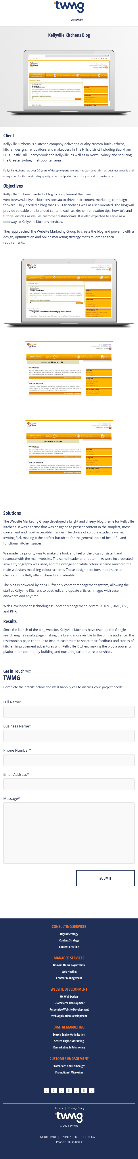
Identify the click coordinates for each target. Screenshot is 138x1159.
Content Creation (69, 947)
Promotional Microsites (69, 1072)
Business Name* (17, 726)
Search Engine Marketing (69, 1041)
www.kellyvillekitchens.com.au (38, 199)
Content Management (69, 978)
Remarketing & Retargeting (69, 1047)
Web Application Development (69, 1016)
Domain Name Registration (69, 965)
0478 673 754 (54, 20)
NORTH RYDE (48, 1137)
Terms (59, 1108)
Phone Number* (17, 750)
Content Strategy (69, 940)
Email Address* (16, 774)
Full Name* (12, 702)
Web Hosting (69, 972)
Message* (11, 799)
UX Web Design (69, 997)
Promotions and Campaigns (69, 1066)
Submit (105, 878)
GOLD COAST (89, 1137)
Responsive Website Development (69, 1009)
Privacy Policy (76, 1108)
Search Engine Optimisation (69, 1034)
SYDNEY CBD (69, 1137)
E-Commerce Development (69, 1003)
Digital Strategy (69, 934)
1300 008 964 (73, 1142)
